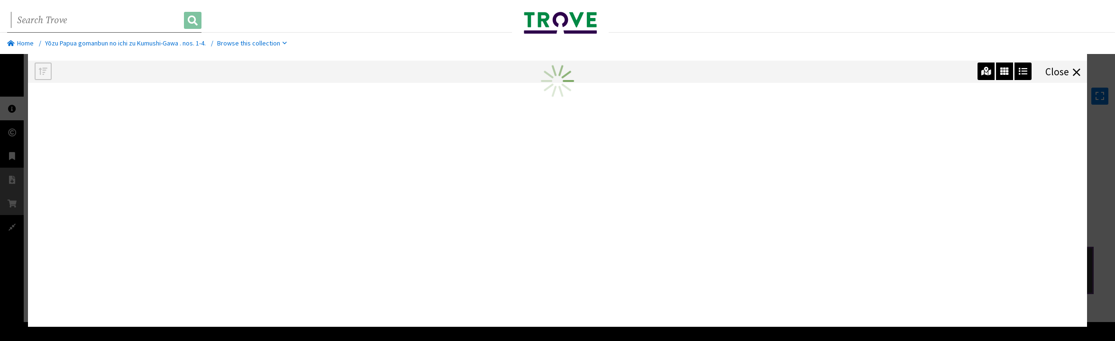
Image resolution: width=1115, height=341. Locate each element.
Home (20, 43)
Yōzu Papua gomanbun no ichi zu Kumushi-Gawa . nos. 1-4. (125, 43)
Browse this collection (252, 43)
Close (1062, 71)
